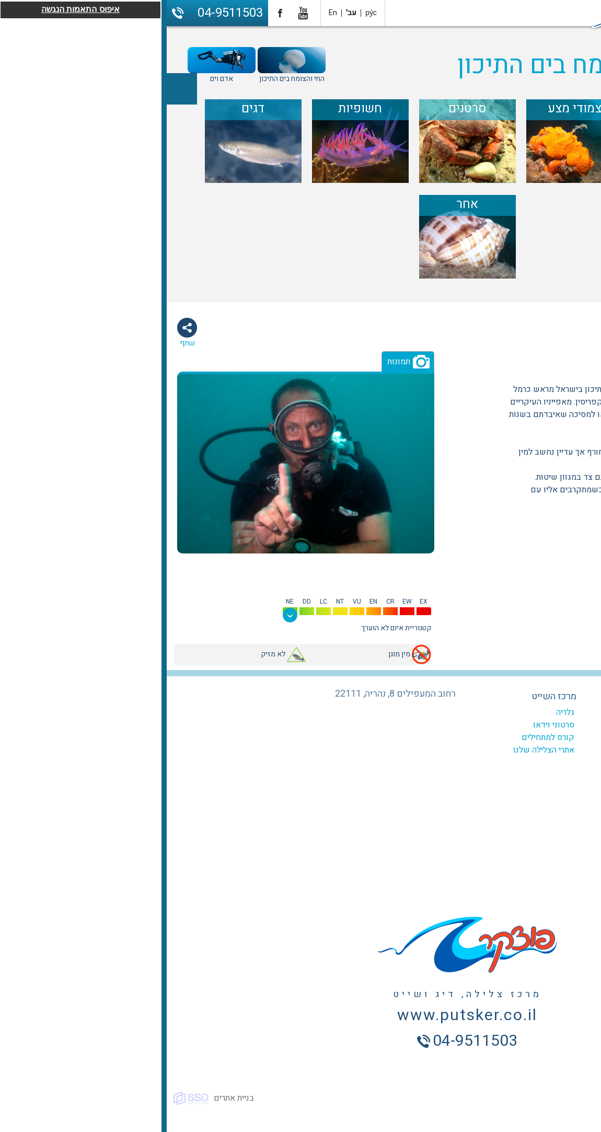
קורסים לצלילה (476, 725)
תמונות (232, 361)
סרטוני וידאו (387, 725)
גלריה (398, 712)
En (166, 12)
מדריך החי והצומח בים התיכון (440, 65)
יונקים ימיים (519, 357)
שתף (20, 343)
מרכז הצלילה (479, 696)
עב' (184, 12)
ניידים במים (571, 357)
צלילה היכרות (479, 750)
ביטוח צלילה (481, 762)
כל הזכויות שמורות (564, 1098)
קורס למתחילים (381, 737)
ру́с (204, 12)
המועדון (488, 712)
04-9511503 (63, 13)
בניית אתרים (67, 1098)
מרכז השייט (387, 696)
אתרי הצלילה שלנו (377, 750)
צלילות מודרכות (475, 737)
